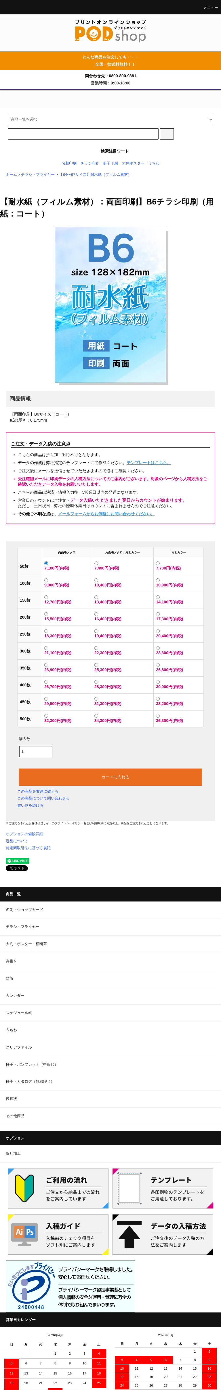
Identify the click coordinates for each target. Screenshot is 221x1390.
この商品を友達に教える (37, 791)
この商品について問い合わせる (43, 798)
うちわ (153, 163)
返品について (17, 841)
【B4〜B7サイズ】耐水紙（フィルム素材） (95, 175)
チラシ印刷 (90, 163)
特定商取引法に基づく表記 (28, 848)
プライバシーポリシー (69, 823)
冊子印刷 (110, 163)
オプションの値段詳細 (24, 834)
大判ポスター (133, 163)
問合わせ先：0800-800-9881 (110, 76)
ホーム (11, 175)
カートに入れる (110, 776)
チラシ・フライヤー (38, 175)
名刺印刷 (69, 163)
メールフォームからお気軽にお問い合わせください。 (106, 513)
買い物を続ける (30, 805)
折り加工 (13, 1154)
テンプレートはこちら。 (149, 462)
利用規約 (98, 823)
